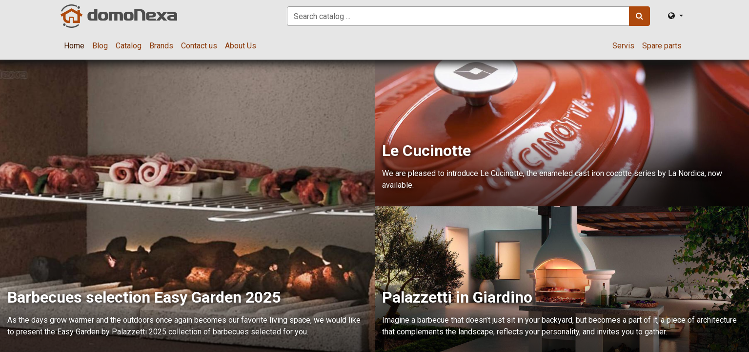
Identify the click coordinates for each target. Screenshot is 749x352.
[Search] (639, 16)
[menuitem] (74, 46)
